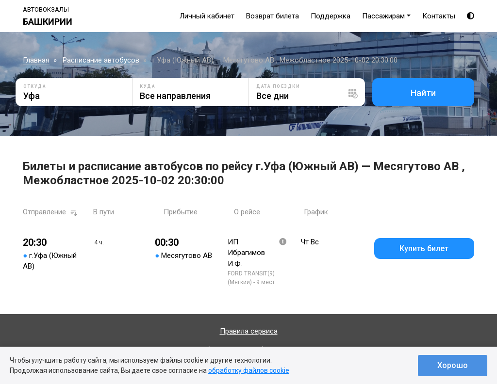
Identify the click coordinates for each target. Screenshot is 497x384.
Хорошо (452, 365)
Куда (147, 86)
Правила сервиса (249, 331)
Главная (36, 60)
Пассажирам (383, 16)
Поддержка (330, 16)
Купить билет (423, 248)
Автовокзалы (46, 9)
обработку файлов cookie (248, 370)
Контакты (438, 16)
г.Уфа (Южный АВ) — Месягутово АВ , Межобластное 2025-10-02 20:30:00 (275, 60)
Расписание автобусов (101, 60)
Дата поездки (278, 86)
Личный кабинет (207, 16)
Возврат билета (272, 16)
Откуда (34, 86)
